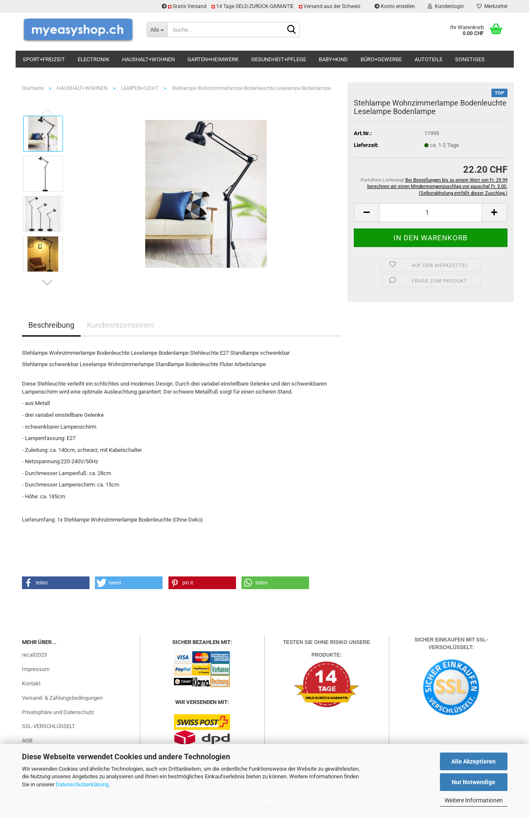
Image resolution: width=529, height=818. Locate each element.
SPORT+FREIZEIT (44, 59)
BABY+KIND (333, 59)
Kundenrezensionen (120, 325)
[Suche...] (156, 29)
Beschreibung (51, 325)
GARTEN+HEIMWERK (213, 59)
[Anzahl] (430, 212)
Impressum (35, 669)
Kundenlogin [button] (446, 6)
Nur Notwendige (473, 782)
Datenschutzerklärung (82, 784)
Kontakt (31, 683)
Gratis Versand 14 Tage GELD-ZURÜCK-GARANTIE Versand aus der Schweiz (262, 6)
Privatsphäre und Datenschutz (58, 712)
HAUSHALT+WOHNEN (148, 59)
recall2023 (34, 655)
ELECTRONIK (93, 59)
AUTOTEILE (428, 59)
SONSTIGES (470, 59)
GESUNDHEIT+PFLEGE (278, 59)
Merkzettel (492, 6)
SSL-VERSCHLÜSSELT (48, 726)
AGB (27, 740)
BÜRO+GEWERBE (381, 59)
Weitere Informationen (474, 800)
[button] (47, 282)
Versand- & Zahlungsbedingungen (62, 698)
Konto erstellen (394, 6)
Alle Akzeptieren (473, 761)
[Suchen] (292, 30)
